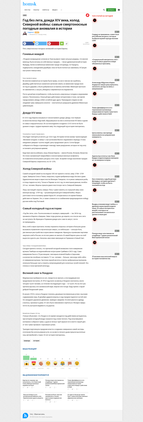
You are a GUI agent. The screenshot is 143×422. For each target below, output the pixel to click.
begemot (31, 33)
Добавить (111, 11)
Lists (24, 16)
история (36, 341)
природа (27, 341)
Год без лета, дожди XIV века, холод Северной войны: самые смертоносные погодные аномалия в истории (55, 25)
